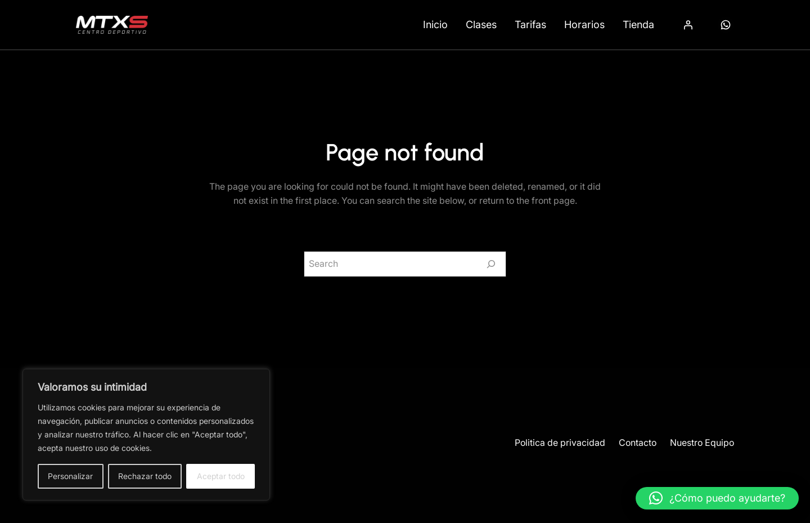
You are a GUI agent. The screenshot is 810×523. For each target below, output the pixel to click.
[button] (717, 498)
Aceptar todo (221, 476)
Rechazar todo (145, 476)
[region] (146, 434)
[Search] (491, 264)
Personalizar (70, 476)
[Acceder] (688, 25)
